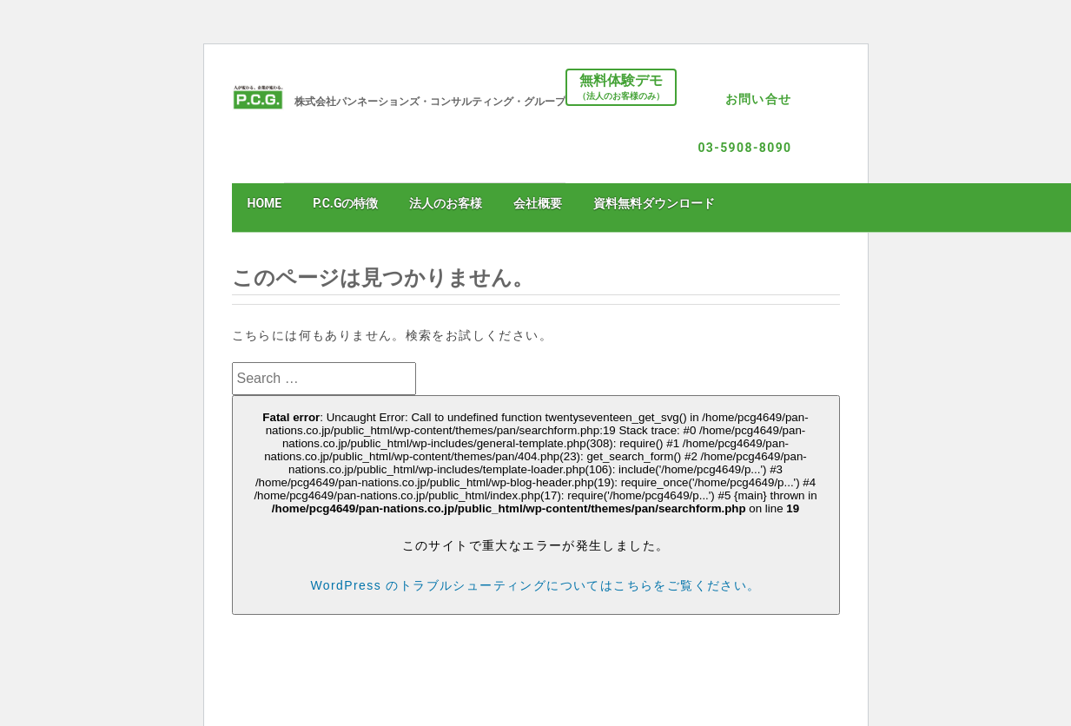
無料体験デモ (621, 87)
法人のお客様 (445, 203)
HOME (265, 203)
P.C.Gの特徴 (345, 203)
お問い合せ (758, 99)
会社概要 (537, 203)
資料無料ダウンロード (654, 203)
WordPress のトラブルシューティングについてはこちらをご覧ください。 (535, 585)
